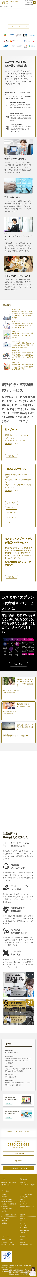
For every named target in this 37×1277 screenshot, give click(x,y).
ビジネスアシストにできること (19, 26)
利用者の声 (4, 1220)
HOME (3, 1179)
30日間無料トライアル (18, 1168)
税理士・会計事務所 (6, 1201)
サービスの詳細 (24, 1204)
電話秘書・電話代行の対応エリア (27, 1207)
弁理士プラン (11, 522)
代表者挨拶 (23, 1225)
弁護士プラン (11, 503)
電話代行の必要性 (6, 1240)
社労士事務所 (5, 1206)
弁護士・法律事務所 (6, 1199)
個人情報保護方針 (25, 1230)
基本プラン (4, 1197)
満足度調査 (4, 1223)
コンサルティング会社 (26, 1194)
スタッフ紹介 (23, 1228)
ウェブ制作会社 (24, 1197)
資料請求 (18, 1161)
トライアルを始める (11, 811)
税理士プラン (11, 508)
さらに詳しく (11, 456)
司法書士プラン (11, 512)
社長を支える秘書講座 (7, 1242)
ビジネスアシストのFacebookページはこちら (18, 1131)
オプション (23, 1201)
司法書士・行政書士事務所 (8, 1204)
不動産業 (22, 1199)
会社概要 (22, 1218)
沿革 (21, 1220)
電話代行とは (23, 1182)
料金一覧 (3, 1194)
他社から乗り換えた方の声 (8, 1182)
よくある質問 (5, 1218)
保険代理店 (4, 1211)
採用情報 (22, 1232)
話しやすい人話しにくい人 (8, 1244)
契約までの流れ (5, 1185)
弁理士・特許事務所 (6, 1208)
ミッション (23, 1223)
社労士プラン (11, 517)
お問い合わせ (18, 1153)
